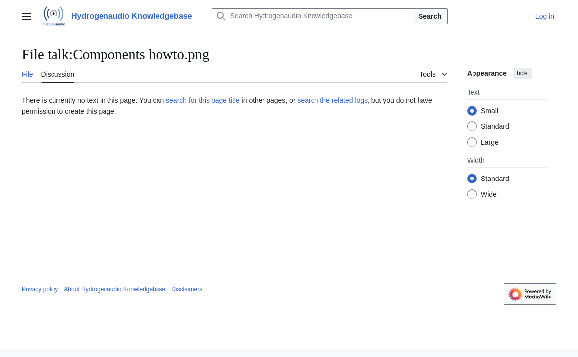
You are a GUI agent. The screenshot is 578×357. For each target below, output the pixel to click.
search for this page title (203, 100)
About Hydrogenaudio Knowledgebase (114, 289)
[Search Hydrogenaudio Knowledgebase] (312, 16)
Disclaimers (186, 289)
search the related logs (332, 100)
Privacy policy (40, 289)
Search (430, 16)
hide (522, 73)
